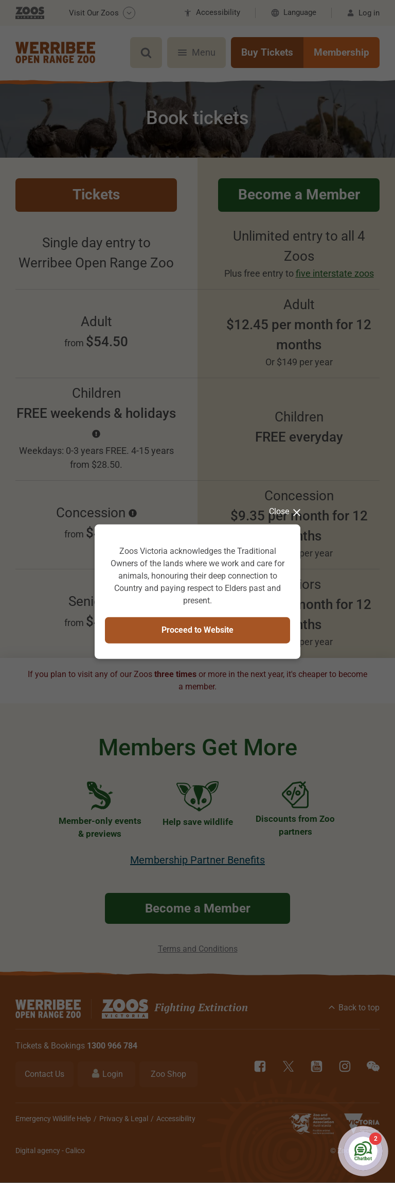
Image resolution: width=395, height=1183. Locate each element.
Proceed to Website (197, 630)
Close (284, 511)
